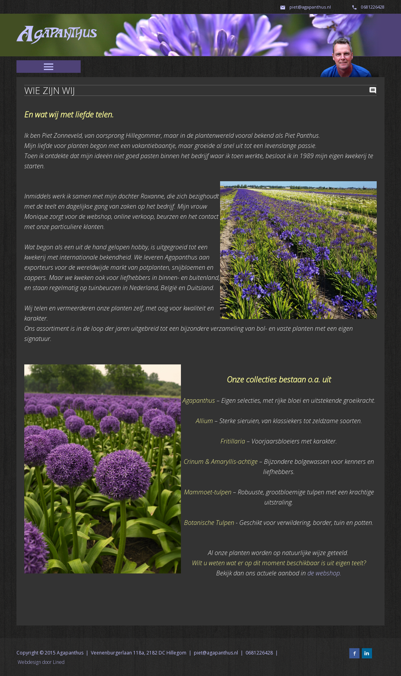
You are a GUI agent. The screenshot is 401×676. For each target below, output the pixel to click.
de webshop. (324, 573)
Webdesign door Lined (41, 662)
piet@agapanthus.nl (310, 7)
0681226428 (373, 7)
